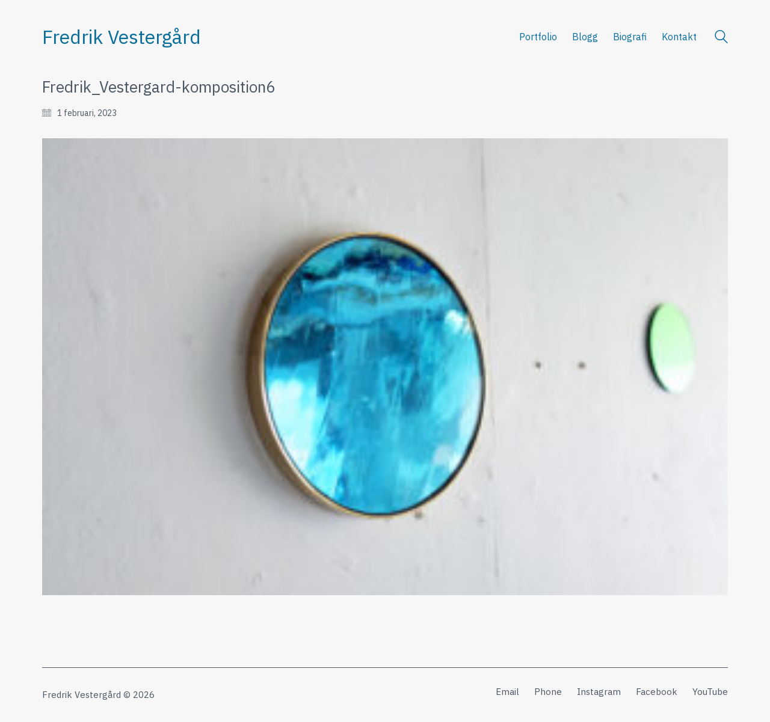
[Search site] (721, 38)
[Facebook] (656, 692)
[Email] (507, 692)
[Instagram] (599, 692)
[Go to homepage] (121, 37)
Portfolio (538, 37)
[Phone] (548, 692)
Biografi (630, 37)
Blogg (585, 37)
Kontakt (679, 37)
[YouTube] (710, 692)
